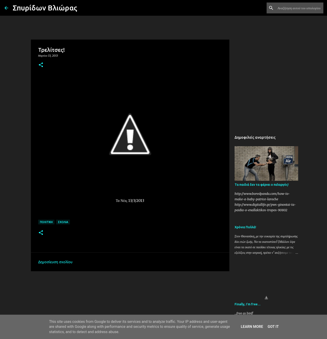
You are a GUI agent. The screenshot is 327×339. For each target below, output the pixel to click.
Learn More (252, 326)
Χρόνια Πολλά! (245, 227)
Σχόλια (63, 222)
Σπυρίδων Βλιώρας (45, 8)
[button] (41, 65)
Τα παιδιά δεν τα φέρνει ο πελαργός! (262, 184)
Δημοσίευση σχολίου (55, 262)
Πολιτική (46, 222)
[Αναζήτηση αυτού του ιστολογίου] (299, 8)
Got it (273, 326)
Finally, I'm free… (248, 304)
